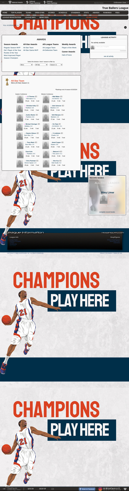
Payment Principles (15, 241)
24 (25, 133)
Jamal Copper (56, 142)
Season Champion (11, 58)
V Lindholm (56, 133)
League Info (14, 237)
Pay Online (13, 245)
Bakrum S (56, 151)
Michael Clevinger (31, 124)
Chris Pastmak (31, 161)
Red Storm (29, 98)
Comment (123, 50)
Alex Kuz (56, 161)
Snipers (53, 144)
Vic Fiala (55, 124)
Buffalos (27, 126)
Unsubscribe (13, 244)
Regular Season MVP (12, 48)
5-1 (34, 98)
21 (52, 151)
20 (24, 124)
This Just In (56, 153)
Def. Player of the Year (12, 50)
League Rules (14, 240)
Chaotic (53, 135)
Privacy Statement (106, 253)
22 (25, 105)
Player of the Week (69, 48)
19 (25, 161)
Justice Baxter (30, 115)
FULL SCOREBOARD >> (11, 25)
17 (26, 142)
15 (26, 96)
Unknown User (120, 2)
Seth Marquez (56, 115)
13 (51, 133)
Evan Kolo (29, 151)
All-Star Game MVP (30, 50)
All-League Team (49, 48)
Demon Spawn (29, 163)
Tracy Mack (30, 142)
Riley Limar (107, 192)
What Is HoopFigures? (113, 240)
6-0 (33, 108)
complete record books (107, 212)
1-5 (32, 135)
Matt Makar (56, 96)
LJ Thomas (30, 96)
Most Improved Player (12, 55)
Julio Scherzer (56, 105)
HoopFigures (115, 237)
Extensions (117, 242)
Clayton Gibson (31, 133)
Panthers (28, 108)
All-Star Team (28, 48)
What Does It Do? (115, 241)
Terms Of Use (117, 253)
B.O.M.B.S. (56, 98)
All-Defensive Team (50, 50)
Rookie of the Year (11, 53)
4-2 (31, 126)
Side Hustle (55, 163)
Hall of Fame (67, 55)
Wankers (53, 108)
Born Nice (27, 135)
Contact (12, 242)
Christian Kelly (31, 105)
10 (51, 105)
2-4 (35, 163)
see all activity (109, 56)
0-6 (57, 135)
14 (52, 161)
